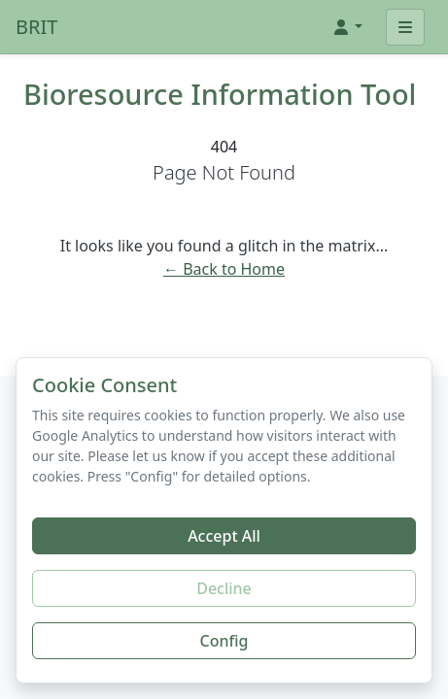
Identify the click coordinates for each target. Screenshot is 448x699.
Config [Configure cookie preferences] (224, 640)
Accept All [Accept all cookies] (224, 536)
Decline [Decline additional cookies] (224, 588)
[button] (347, 27)
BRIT (36, 27)
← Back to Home (224, 269)
